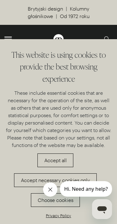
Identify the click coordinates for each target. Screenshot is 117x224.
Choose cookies (55, 200)
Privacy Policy (58, 215)
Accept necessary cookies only (55, 180)
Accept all (55, 160)
